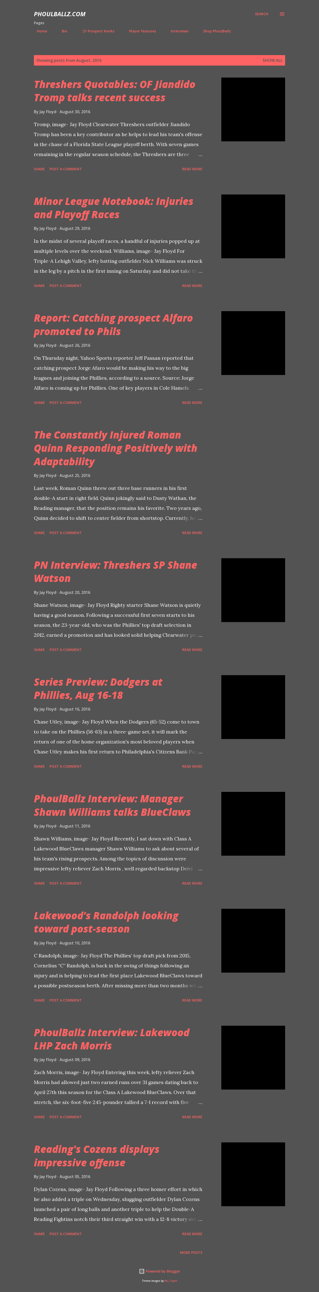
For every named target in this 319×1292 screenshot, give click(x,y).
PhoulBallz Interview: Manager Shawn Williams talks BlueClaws (112, 805)
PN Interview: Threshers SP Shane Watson (115, 571)
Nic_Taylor (170, 1281)
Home (39, 31)
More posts (191, 1252)
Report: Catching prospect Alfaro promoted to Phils (113, 324)
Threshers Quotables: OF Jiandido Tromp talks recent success (114, 90)
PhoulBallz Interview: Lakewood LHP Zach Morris (111, 1038)
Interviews (176, 31)
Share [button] (39, 169)
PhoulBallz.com (59, 14)
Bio (61, 31)
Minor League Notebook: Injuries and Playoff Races (113, 207)
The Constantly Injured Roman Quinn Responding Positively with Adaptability (115, 448)
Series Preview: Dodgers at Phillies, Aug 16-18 (98, 688)
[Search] (261, 14)
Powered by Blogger (159, 1271)
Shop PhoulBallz (214, 31)
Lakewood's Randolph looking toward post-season (106, 922)
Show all (273, 60)
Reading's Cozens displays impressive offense (97, 1155)
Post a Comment (66, 169)
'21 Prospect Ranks (95, 31)
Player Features (139, 31)
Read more (192, 169)
